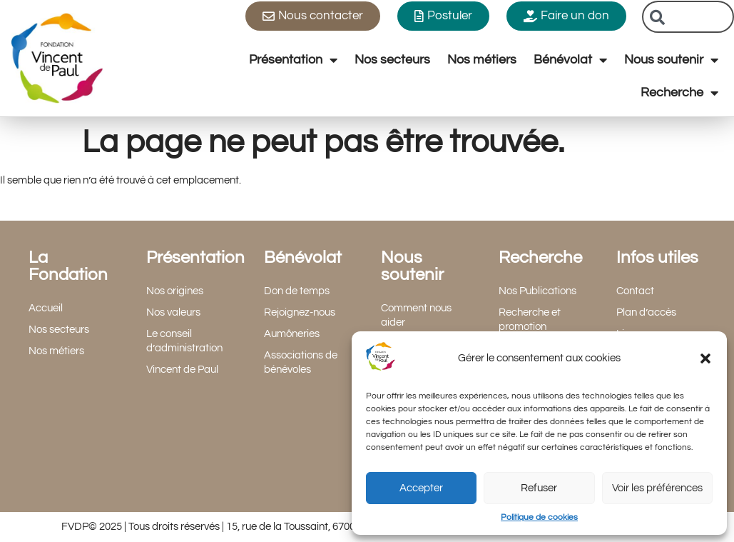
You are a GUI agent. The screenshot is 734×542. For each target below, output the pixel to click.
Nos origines (174, 291)
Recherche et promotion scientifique (530, 326)
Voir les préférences (657, 488)
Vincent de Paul (182, 369)
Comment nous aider (416, 315)
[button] (705, 358)
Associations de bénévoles (300, 362)
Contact (635, 291)
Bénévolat (570, 60)
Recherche (679, 92)
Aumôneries (292, 333)
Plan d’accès (646, 312)
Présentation (293, 60)
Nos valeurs (173, 312)
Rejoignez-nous (299, 312)
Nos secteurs (392, 59)
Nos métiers (481, 59)
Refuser (539, 488)
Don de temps (297, 291)
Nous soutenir (671, 60)
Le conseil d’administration (184, 340)
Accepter (421, 488)
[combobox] (688, 17)
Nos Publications (537, 291)
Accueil (46, 308)
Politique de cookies (539, 517)
